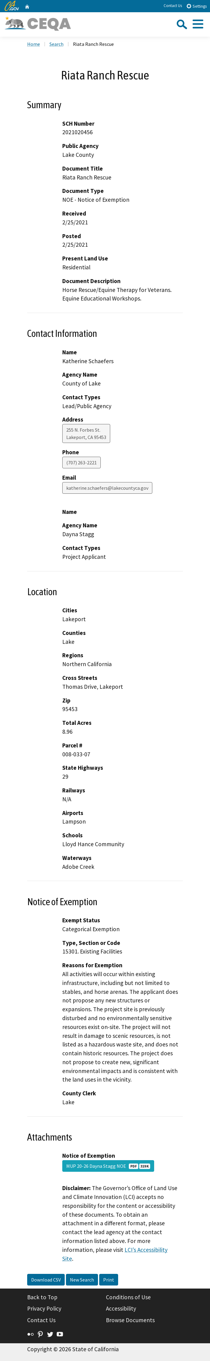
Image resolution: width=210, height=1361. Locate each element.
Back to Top (42, 1297)
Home (33, 44)
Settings (196, 6)
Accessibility (121, 1308)
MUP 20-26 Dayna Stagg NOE (108, 1166)
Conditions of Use (128, 1297)
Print (108, 1280)
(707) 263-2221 (81, 462)
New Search (82, 1280)
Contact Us (173, 5)
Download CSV (46, 1280)
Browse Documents (130, 1320)
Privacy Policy (44, 1308)
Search (56, 44)
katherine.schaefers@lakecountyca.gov (107, 488)
